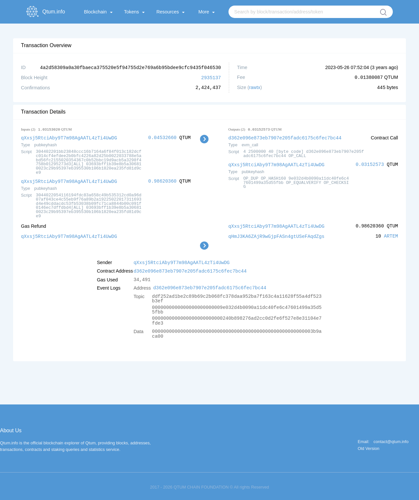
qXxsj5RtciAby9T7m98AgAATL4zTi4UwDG (69, 137)
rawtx (254, 87)
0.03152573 (369, 163)
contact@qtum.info (391, 439)
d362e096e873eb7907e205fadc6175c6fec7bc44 (284, 137)
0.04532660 (162, 137)
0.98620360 (162, 180)
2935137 (211, 77)
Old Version (368, 446)
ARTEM (391, 234)
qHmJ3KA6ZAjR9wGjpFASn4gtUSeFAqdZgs (276, 234)
